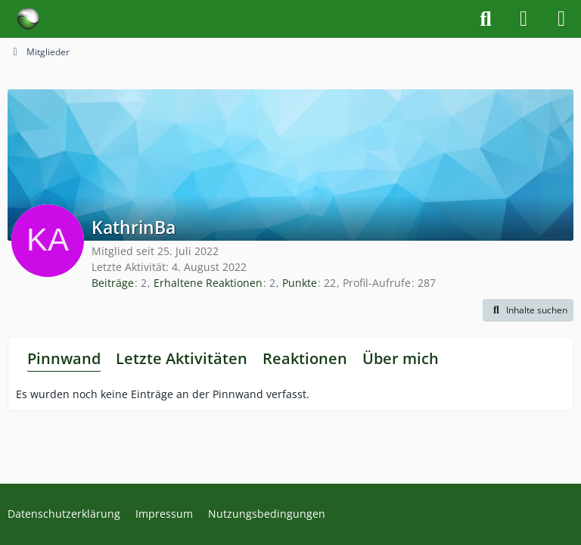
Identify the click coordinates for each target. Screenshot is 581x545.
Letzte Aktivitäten (181, 358)
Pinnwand (64, 358)
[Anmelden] (523, 19)
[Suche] (486, 19)
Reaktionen (305, 358)
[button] (528, 310)
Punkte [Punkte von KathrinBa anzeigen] (299, 283)
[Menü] (561, 19)
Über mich (400, 358)
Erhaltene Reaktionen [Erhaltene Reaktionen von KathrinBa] (208, 283)
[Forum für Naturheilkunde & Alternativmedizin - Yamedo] (28, 19)
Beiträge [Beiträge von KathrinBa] (113, 283)
